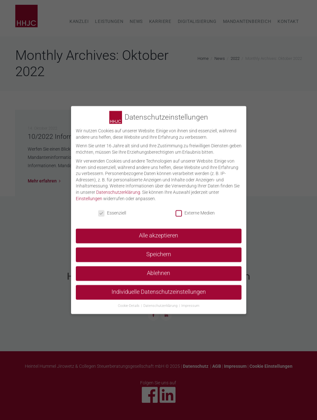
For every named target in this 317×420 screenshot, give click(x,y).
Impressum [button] (190, 302)
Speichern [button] (158, 251)
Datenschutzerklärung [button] (160, 302)
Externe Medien (195, 210)
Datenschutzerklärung (118, 188)
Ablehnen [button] (158, 270)
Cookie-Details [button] (129, 302)
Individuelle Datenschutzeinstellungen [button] (159, 288)
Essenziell (112, 210)
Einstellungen (89, 195)
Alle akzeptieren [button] (158, 232)
